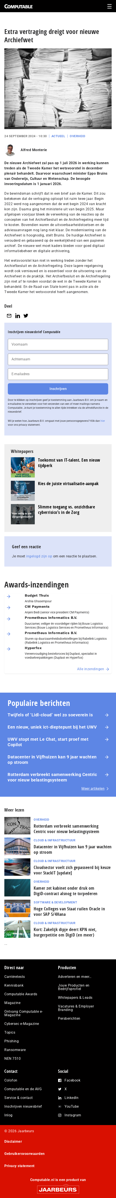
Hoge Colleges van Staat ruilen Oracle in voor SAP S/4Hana (69, 911)
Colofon (10, 1080)
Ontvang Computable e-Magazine (23, 1013)
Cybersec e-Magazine (21, 1024)
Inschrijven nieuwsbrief (23, 1106)
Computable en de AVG (23, 1089)
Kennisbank (13, 985)
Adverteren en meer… (75, 977)
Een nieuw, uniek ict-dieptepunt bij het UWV (52, 727)
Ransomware (15, 1050)
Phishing (11, 1041)
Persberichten (69, 1018)
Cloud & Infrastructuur (54, 840)
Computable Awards (20, 994)
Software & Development (55, 902)
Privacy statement (19, 1166)
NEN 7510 (12, 1058)
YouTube (72, 1106)
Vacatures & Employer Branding (76, 1008)
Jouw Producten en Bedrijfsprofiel (73, 987)
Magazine (12, 1003)
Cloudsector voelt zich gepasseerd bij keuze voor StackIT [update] (72, 870)
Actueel (58, 136)
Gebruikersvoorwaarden (24, 1154)
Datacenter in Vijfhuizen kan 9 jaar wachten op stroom (52, 759)
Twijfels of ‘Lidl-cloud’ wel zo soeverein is (50, 714)
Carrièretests (14, 977)
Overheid (77, 136)
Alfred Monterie (34, 150)
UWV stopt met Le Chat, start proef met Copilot (48, 742)
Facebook (72, 1080)
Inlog (8, 1115)
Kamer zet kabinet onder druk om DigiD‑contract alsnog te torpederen (66, 890)
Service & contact (18, 1098)
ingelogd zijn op (39, 556)
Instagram (73, 1115)
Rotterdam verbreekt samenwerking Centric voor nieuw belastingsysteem (52, 777)
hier (103, 420)
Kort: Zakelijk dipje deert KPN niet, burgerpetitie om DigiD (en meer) (65, 932)
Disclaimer (13, 1141)
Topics (9, 1032)
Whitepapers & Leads (75, 998)
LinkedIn (71, 1098)
